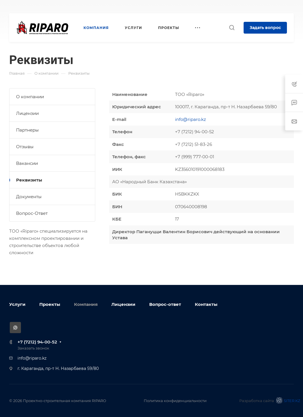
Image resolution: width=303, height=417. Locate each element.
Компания (86, 304)
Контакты (206, 304)
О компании (30, 96)
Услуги (17, 304)
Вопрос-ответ (165, 304)
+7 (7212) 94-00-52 (37, 342)
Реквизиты (29, 180)
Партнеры (27, 130)
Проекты (49, 304)
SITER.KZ (287, 400)
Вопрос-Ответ (32, 213)
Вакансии (27, 163)
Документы (29, 196)
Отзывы (25, 146)
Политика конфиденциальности (175, 400)
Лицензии (27, 113)
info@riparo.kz (190, 119)
